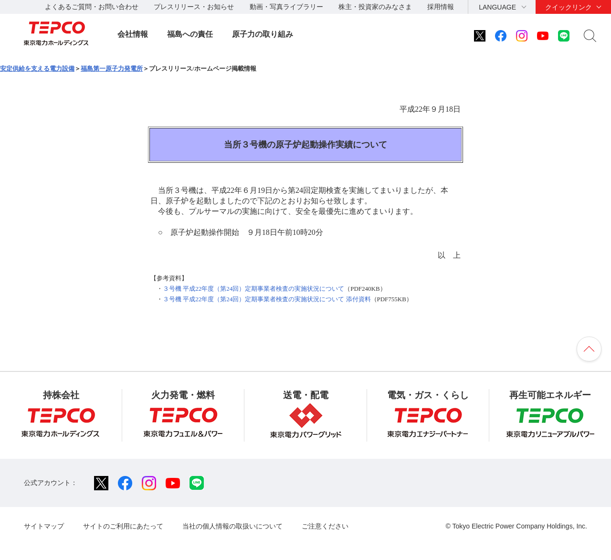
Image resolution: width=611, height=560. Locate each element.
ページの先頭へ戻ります (589, 349)
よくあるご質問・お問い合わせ (91, 7)
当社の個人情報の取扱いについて (232, 526)
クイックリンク (568, 7)
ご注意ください (325, 526)
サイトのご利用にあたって (123, 526)
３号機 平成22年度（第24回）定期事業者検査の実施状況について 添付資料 (267, 299)
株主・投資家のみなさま (375, 7)
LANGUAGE (497, 7)
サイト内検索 (590, 36)
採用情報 (440, 7)
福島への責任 (190, 34)
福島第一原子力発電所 (112, 68)
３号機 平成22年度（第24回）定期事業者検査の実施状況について (253, 288)
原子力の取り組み (262, 34)
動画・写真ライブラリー (286, 7)
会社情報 (132, 34)
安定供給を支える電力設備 (37, 68)
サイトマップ (44, 526)
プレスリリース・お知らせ (194, 7)
